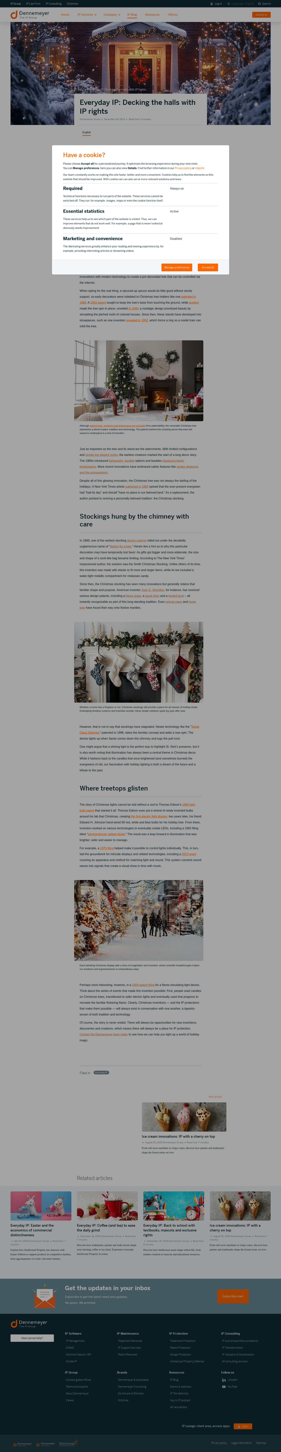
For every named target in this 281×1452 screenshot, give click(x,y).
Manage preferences (176, 267)
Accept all (208, 267)
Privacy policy (183, 168)
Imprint (199, 168)
